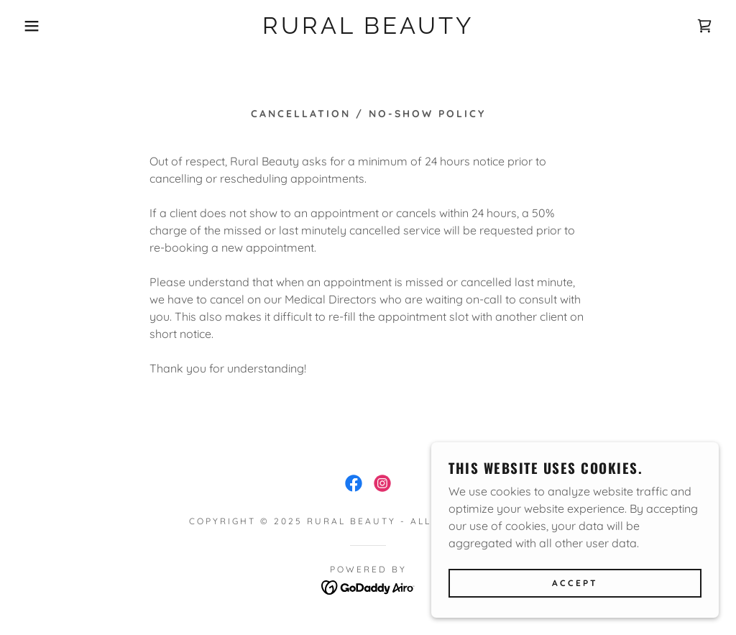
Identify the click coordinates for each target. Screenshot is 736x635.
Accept (575, 583)
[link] (368, 29)
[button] (36, 26)
